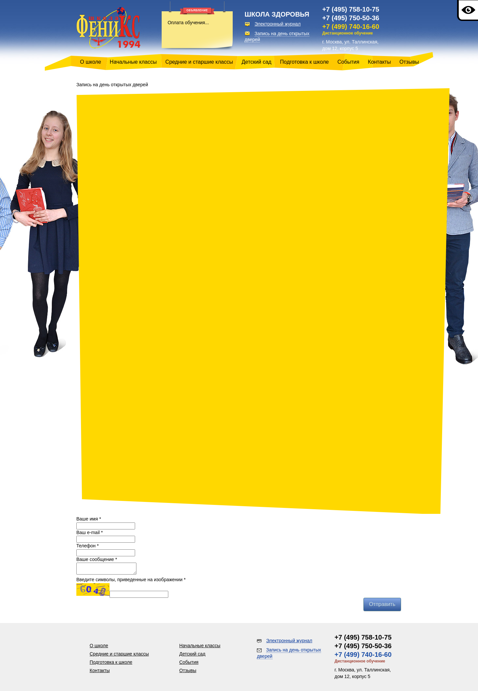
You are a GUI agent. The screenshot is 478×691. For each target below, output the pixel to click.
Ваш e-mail (89, 532)
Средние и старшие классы (199, 62)
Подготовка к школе (304, 62)
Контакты (379, 62)
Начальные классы (133, 62)
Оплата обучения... (188, 22)
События (348, 62)
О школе (90, 62)
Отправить (382, 606)
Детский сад (257, 62)
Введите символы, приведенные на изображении (131, 581)
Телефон (87, 545)
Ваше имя (88, 518)
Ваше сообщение (96, 559)
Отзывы (409, 62)
